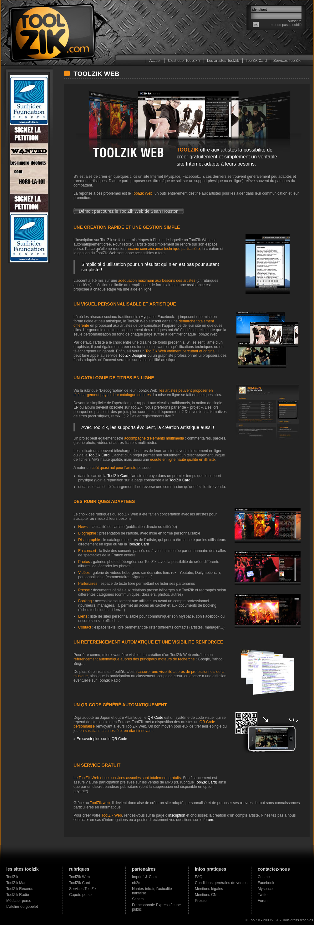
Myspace (265, 889)
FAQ (198, 877)
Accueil (155, 60)
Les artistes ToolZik (223, 60)
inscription (176, 815)
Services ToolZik (287, 60)
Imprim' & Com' (144, 877)
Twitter (263, 895)
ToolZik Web (79, 877)
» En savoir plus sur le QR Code (100, 739)
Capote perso (80, 895)
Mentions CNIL (207, 895)
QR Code (155, 717)
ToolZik (12, 877)
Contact (264, 877)
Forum (263, 900)
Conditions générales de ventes (221, 883)
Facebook (266, 883)
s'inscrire (294, 21)
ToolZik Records (19, 889)
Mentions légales (209, 889)
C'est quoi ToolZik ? (184, 60)
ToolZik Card (256, 60)
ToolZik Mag (16, 883)
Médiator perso (18, 900)
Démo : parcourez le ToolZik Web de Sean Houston (129, 211)
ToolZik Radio (17, 895)
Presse (200, 900)
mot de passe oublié (286, 25)
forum (208, 820)
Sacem (138, 899)
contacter (81, 820)
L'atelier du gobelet (22, 906)
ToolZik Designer (132, 355)
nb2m (136, 883)
